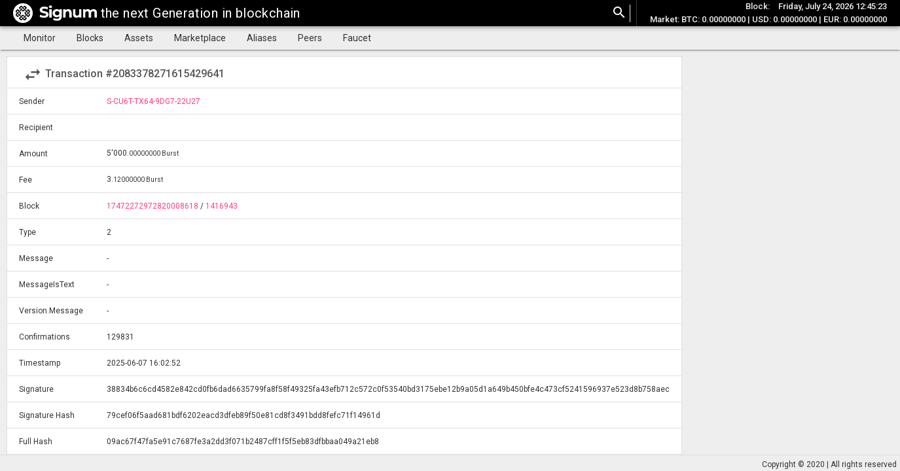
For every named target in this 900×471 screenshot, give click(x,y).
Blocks (90, 38)
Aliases (261, 38)
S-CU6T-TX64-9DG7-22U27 (153, 101)
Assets (139, 38)
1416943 (222, 206)
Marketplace (200, 38)
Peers (310, 38)
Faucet (357, 38)
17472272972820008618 (152, 206)
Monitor (39, 38)
